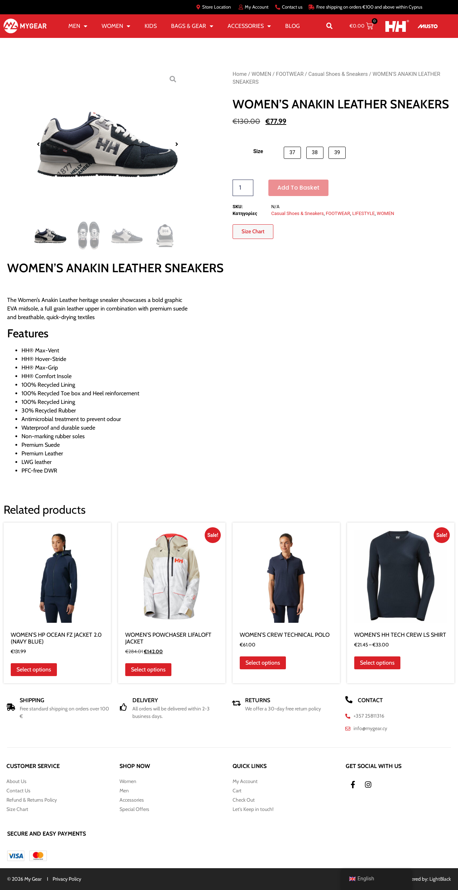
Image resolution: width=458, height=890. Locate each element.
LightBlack (440, 879)
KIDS (151, 26)
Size (258, 151)
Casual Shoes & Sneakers (338, 74)
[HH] (397, 26)
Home (240, 74)
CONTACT (370, 700)
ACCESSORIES (249, 26)
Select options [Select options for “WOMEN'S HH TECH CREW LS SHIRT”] (377, 662)
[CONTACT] (348, 699)
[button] (329, 26)
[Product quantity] (243, 188)
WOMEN (116, 26)
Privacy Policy (67, 879)
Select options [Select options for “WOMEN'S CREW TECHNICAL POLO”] (262, 662)
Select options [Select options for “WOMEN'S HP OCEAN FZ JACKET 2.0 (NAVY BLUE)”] (33, 669)
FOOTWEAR (289, 74)
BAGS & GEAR (192, 26)
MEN (77, 26)
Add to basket (298, 188)
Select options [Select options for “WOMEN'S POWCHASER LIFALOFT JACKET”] (148, 669)
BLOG (292, 26)
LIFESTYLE (363, 213)
